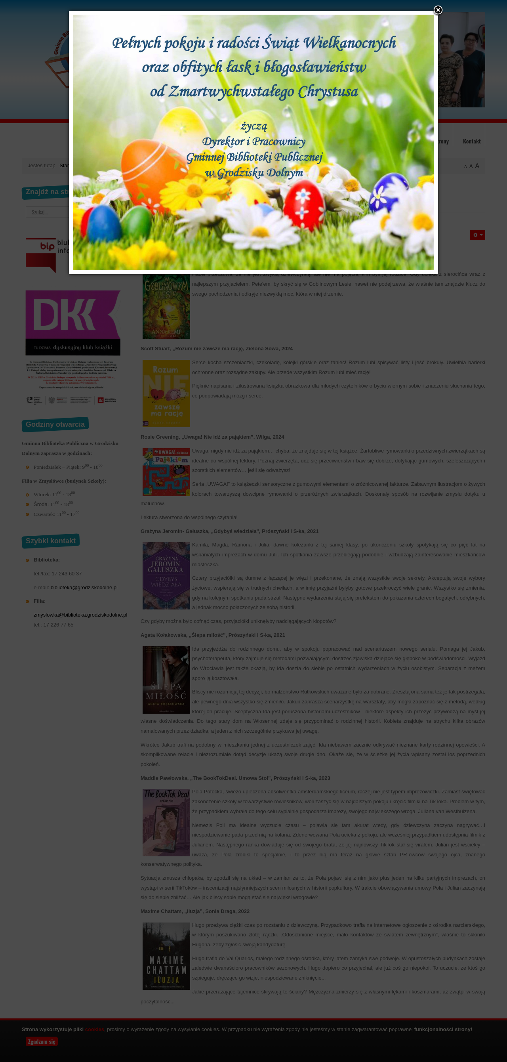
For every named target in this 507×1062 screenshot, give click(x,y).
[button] (438, 11)
